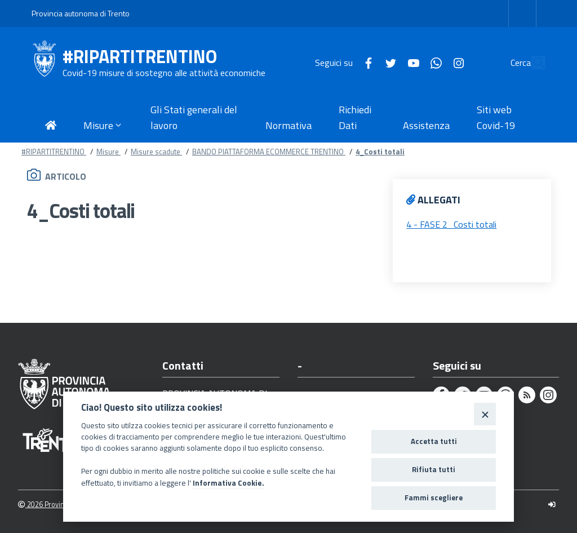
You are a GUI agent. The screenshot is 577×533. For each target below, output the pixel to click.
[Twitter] (365, 62)
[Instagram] (432, 62)
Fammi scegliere (434, 497)
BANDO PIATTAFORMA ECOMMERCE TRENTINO (268, 151)
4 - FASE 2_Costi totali (451, 224)
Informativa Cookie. (228, 482)
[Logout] (552, 504)
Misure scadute (156, 151)
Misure (108, 151)
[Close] (485, 414)
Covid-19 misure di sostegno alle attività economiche (164, 72)
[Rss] (526, 395)
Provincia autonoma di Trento (81, 13)
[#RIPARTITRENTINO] (47, 62)
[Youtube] (387, 62)
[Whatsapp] (410, 62)
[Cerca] (531, 62)
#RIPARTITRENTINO (140, 56)
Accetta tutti (434, 441)
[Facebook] (342, 62)
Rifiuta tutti (433, 469)
